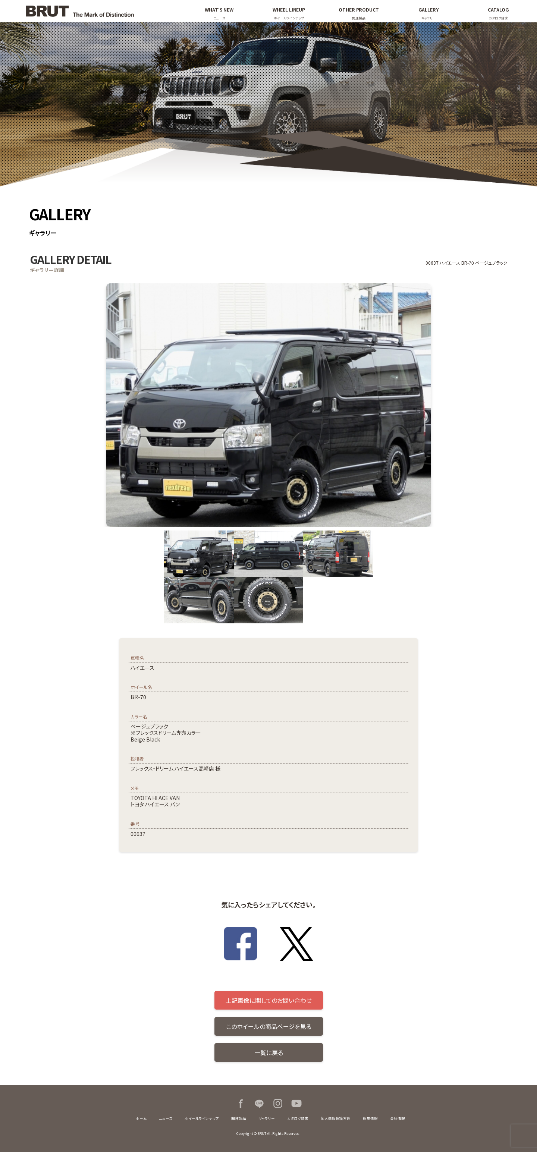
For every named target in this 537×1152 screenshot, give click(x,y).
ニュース (165, 1118)
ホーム (141, 1118)
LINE (259, 1103)
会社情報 (397, 1118)
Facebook (240, 1103)
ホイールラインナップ (202, 1118)
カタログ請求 (297, 1118)
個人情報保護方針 (336, 1118)
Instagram (277, 1103)
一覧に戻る (268, 1052)
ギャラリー (266, 1118)
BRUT (98, 11)
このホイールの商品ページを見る (268, 1026)
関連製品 (238, 1118)
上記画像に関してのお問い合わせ (269, 1000)
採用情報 (370, 1118)
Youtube (296, 1103)
